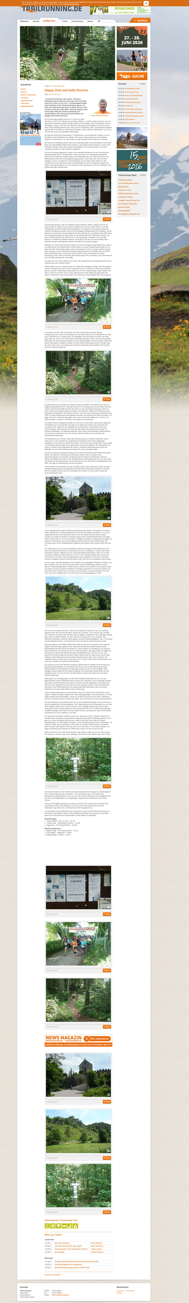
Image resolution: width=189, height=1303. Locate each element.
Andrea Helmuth (97, 1252)
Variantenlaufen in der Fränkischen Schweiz (71, 1249)
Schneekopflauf (124, 211)
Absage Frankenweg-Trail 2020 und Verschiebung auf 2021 (77, 1261)
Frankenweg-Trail (58, 86)
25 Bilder (107, 625)
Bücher (23, 89)
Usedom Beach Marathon (133, 109)
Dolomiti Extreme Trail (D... (134, 112)
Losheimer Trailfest (125, 197)
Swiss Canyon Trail (131, 92)
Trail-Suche (25, 103)
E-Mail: (46, 1295)
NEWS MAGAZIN (27, 106)
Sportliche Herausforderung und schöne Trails (72, 1268)
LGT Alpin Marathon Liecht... (135, 116)
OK (146, 3)
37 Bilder (107, 399)
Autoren (24, 92)
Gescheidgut (59, 1252)
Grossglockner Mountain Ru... (129, 214)
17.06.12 (48, 1252)
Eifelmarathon (130, 119)
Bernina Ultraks (124, 207)
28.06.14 (48, 1246)
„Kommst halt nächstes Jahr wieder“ (68, 1246)
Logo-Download (27, 101)
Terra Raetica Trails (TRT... (128, 204)
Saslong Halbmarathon (133, 102)
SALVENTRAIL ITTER (132, 88)
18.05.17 (48, 1268)
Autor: (99, 115)
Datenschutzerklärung (71, 4)
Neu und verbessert (62, 1243)
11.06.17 (48, 1243)
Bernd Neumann (55, 94)
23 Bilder (107, 327)
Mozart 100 (129, 106)
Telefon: (47, 1291)
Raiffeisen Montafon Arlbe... (128, 194)
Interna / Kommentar (28, 95)
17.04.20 (48, 1261)
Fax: (45, 1293)
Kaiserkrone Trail (124, 190)
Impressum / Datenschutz (126, 1291)
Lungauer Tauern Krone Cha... (129, 200)
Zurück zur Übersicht (52, 1275)
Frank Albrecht (96, 1243)
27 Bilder (107, 219)
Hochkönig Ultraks (131, 99)
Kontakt (119, 1293)
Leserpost (24, 98)
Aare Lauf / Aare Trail (132, 123)
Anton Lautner (96, 1249)
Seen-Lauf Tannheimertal (133, 95)
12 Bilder (107, 786)
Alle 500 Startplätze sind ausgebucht (68, 1264)
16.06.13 (48, 1249)
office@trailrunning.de (60, 1295)
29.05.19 (48, 1264)
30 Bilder (107, 525)
